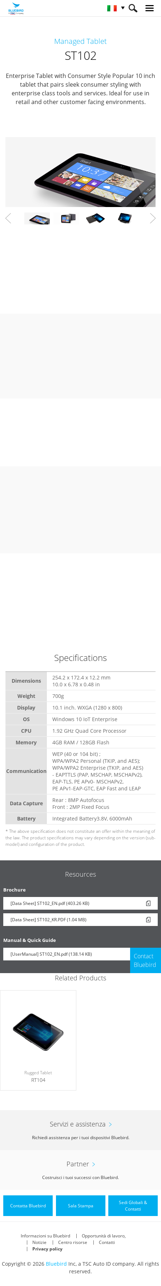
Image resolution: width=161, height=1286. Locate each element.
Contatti (107, 1242)
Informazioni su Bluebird (45, 1236)
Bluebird (56, 1263)
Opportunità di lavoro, (104, 1236)
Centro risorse (72, 1242)
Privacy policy (47, 1249)
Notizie (39, 1242)
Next (153, 218)
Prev (8, 218)
